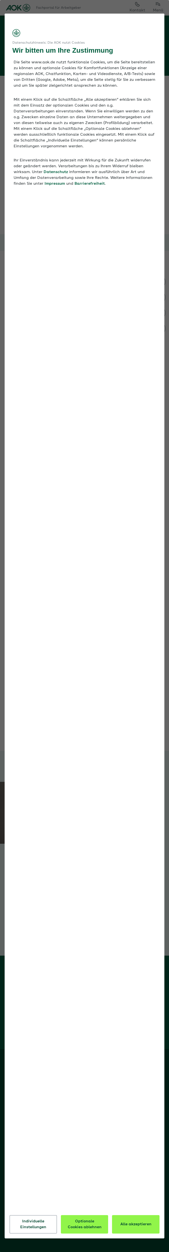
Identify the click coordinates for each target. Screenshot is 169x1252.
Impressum (56, 190)
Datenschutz (57, 178)
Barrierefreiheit (91, 190)
